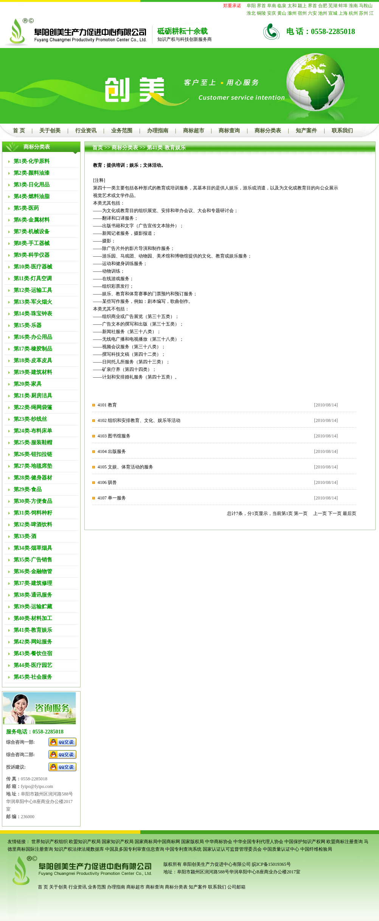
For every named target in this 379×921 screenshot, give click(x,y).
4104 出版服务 (112, 451)
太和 (292, 5)
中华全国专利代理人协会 (258, 841)
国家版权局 (192, 841)
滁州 (292, 13)
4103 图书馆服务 (114, 436)
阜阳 (251, 5)
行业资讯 (85, 130)
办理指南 (157, 130)
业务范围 (121, 130)
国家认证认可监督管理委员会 (232, 849)
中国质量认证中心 (281, 849)
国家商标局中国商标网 (157, 841)
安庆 (271, 13)
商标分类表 (268, 130)
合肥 (322, 5)
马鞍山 (366, 5)
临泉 (281, 5)
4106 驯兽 (107, 482)
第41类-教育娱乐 (166, 147)
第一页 (301, 513)
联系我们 (342, 130)
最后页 (349, 513)
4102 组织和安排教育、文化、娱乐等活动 (139, 420)
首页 (97, 147)
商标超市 (193, 130)
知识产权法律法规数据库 (79, 849)
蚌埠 (343, 5)
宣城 (332, 13)
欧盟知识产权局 (85, 841)
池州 (322, 13)
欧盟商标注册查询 (344, 841)
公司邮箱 (236, 887)
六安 (312, 13)
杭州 (353, 13)
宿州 (302, 13)
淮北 (251, 13)
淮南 (353, 5)
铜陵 (261, 13)
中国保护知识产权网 (304, 841)
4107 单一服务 (112, 498)
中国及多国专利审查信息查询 (134, 849)
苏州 (363, 13)
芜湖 (332, 5)
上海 (343, 13)
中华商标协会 (218, 841)
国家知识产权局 (118, 841)
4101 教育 (107, 405)
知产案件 (306, 130)
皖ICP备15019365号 (271, 864)
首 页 (19, 130)
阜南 (271, 5)
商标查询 (229, 130)
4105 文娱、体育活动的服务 (125, 467)
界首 (261, 5)
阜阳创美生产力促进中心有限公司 (216, 864)
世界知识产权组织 (49, 841)
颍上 (302, 5)
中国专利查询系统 (183, 849)
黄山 (281, 13)
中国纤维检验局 (316, 849)
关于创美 (50, 130)
